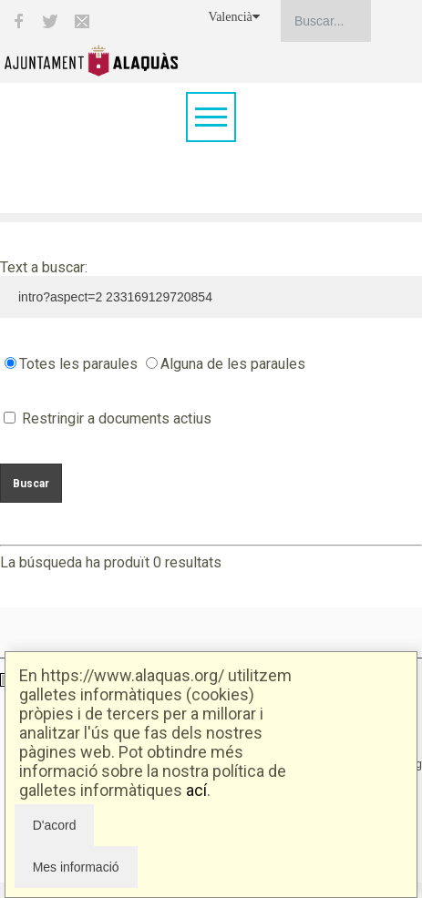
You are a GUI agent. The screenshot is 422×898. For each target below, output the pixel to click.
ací (196, 790)
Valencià (234, 17)
